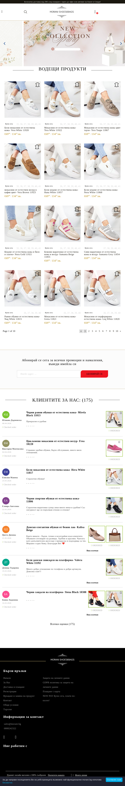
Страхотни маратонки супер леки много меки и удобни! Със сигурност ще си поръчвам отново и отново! (55, 508)
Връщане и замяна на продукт (19, 696)
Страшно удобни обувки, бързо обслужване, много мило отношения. (54, 451)
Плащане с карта (51, 691)
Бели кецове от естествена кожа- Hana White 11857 (61, 191)
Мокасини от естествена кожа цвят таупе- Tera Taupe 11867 (102, 129)
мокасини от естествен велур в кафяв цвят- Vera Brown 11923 (20, 191)
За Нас (6, 682)
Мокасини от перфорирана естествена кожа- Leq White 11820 (102, 317)
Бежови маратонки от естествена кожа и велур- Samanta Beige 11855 (61, 254)
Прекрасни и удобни (36, 421)
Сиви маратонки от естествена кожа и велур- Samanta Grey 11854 (102, 253)
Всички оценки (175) (62, 624)
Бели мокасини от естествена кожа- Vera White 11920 (19, 129)
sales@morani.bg (12, 724)
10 (117, 331)
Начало (7, 678)
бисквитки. (8, 783)
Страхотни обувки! (35, 479)
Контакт (7, 700)
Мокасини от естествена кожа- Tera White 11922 (60, 129)
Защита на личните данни (56, 678)
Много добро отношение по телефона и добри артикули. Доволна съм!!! (54, 570)
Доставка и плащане (14, 687)
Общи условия (10, 705)
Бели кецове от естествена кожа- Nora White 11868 (101, 191)
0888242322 (10, 728)
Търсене (7, 709)
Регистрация (9, 691)
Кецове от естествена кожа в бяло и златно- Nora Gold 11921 (22, 253)
